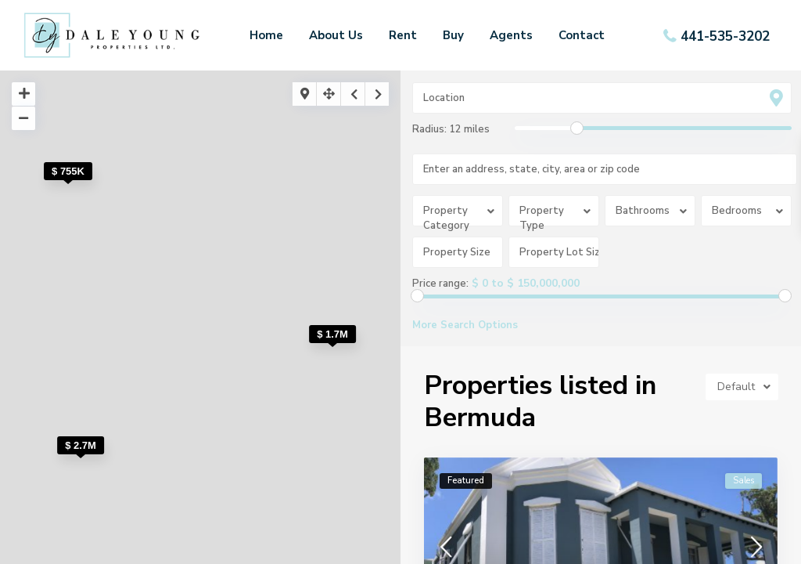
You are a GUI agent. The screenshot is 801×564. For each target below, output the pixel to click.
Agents (511, 35)
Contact (582, 35)
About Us (336, 35)
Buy (453, 35)
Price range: (440, 283)
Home (266, 35)
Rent (403, 35)
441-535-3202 (725, 36)
